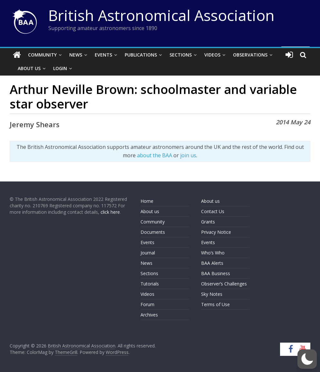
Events (103, 55)
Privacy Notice (216, 232)
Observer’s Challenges (224, 284)
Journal (148, 253)
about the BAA (154, 155)
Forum (147, 304)
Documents (153, 232)
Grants (208, 222)
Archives (149, 315)
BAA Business (215, 273)
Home (147, 201)
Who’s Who (213, 253)
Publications (141, 55)
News (75, 55)
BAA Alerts (212, 263)
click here (110, 212)
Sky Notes (211, 294)
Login (60, 68)
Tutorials (150, 284)
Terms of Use (215, 304)
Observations (250, 55)
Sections (181, 55)
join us (188, 155)
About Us (29, 68)
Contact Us (212, 211)
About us (150, 211)
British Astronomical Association (161, 15)
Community (42, 55)
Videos (212, 55)
